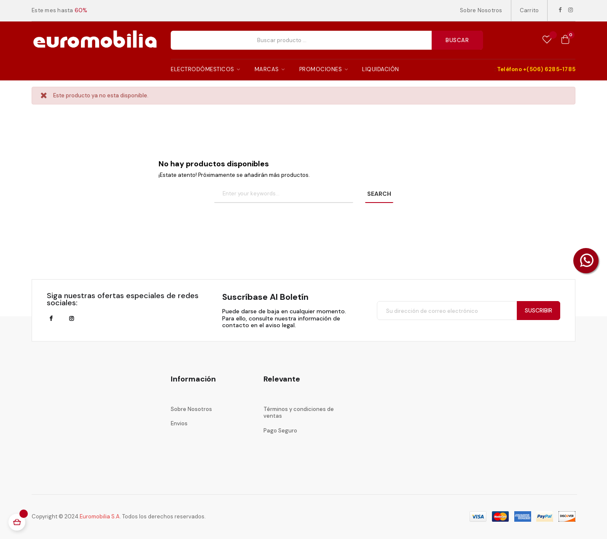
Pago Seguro (280, 430)
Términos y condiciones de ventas (298, 412)
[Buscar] (283, 194)
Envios (179, 423)
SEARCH (379, 193)
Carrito (529, 10)
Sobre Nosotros (481, 10)
